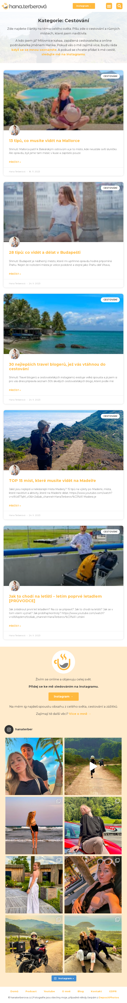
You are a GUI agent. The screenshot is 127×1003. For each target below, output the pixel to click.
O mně (66, 991)
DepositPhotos (109, 997)
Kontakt (96, 991)
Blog (81, 991)
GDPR (113, 991)
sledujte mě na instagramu (63, 54)
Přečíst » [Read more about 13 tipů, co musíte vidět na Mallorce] (15, 162)
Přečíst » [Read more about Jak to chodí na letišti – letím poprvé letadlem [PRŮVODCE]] (15, 626)
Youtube (49, 991)
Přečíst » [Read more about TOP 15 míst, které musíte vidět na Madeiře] (15, 505)
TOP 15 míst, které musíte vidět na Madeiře (52, 480)
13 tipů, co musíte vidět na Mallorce (44, 140)
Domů (14, 991)
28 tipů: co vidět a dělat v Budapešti (44, 252)
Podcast (31, 991)
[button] (109, 6)
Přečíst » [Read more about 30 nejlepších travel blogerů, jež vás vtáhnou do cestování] (15, 390)
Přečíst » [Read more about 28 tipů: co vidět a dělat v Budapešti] (15, 274)
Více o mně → (80, 714)
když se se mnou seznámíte (34, 50)
